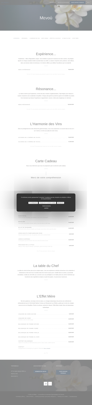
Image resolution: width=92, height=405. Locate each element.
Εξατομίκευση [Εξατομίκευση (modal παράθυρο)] (60, 202)
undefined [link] (46, 208)
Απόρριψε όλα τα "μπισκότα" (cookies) (47, 202)
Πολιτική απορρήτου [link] (46, 205)
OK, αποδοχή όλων (33, 202)
